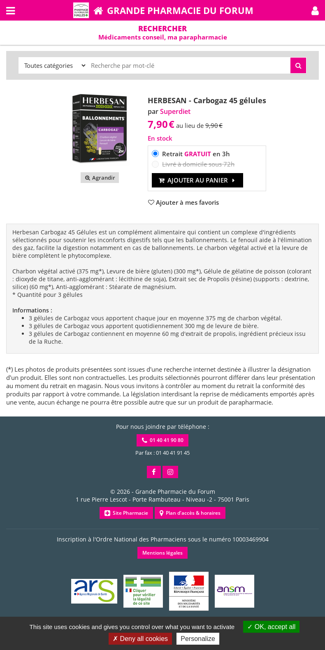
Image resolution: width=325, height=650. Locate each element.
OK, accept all (271, 626)
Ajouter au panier (197, 180)
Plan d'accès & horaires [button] (190, 512)
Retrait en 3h (196, 154)
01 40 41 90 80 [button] (162, 440)
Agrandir (99, 177)
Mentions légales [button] (162, 552)
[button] (315, 10)
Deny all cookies (140, 638)
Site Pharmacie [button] (126, 512)
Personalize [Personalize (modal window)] (198, 638)
